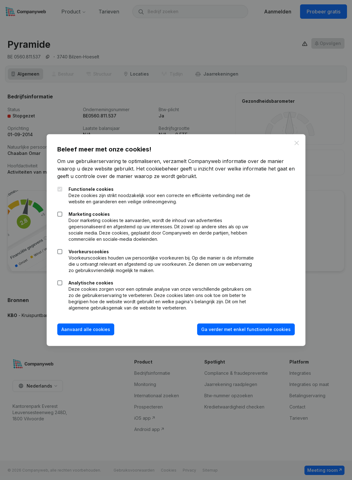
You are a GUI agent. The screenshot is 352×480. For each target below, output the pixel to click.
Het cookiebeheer (159, 169)
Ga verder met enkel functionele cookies (244, 329)
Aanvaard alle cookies (87, 329)
